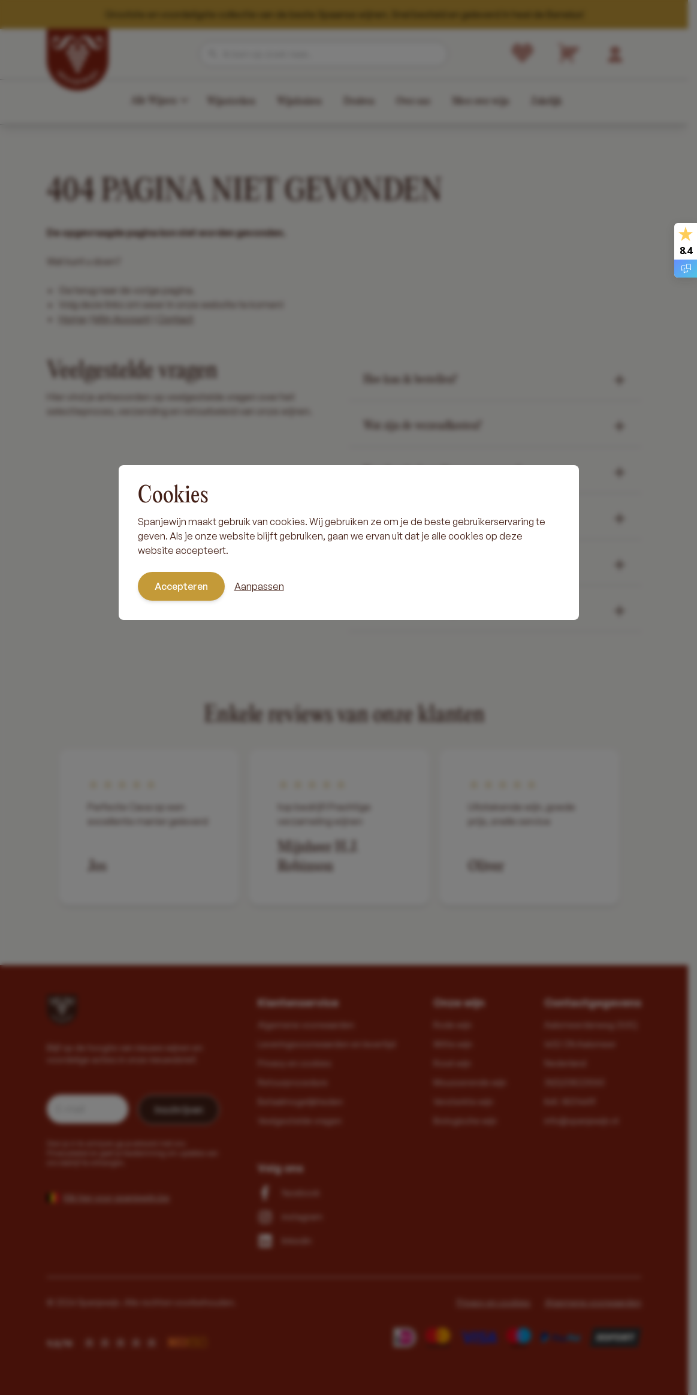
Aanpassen (259, 586)
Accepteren (181, 586)
